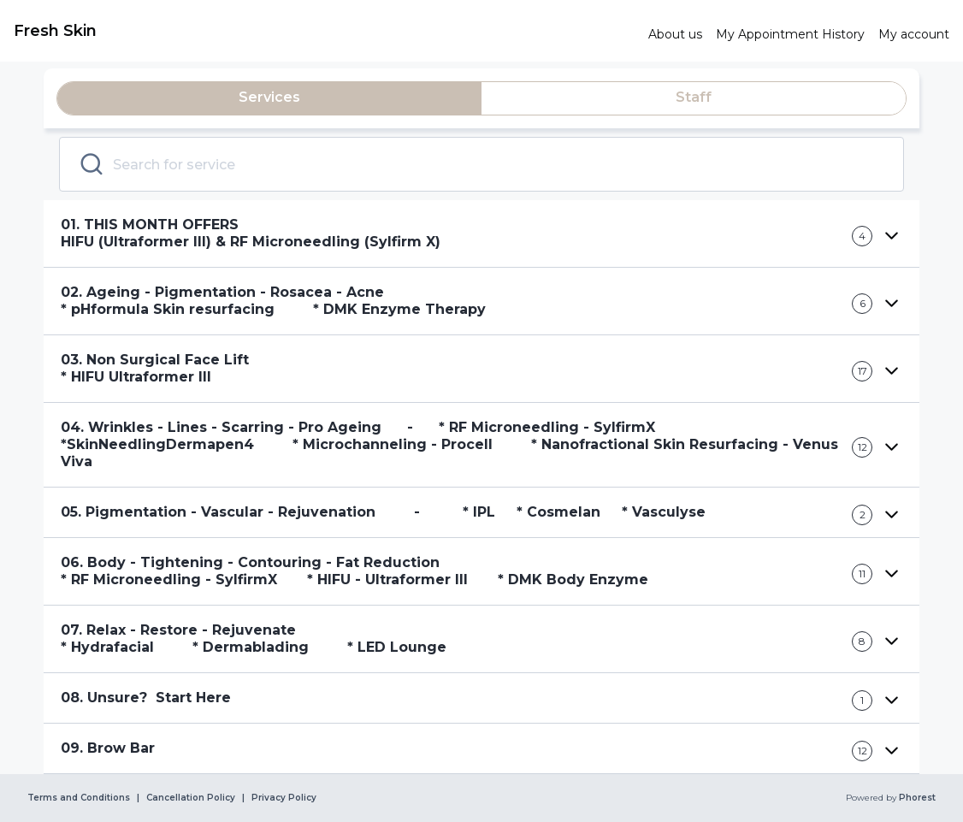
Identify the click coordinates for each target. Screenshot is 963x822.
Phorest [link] (916, 798)
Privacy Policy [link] (283, 798)
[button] (481, 234)
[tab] (269, 98)
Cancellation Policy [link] (190, 798)
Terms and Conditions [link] (78, 798)
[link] (324, 30)
